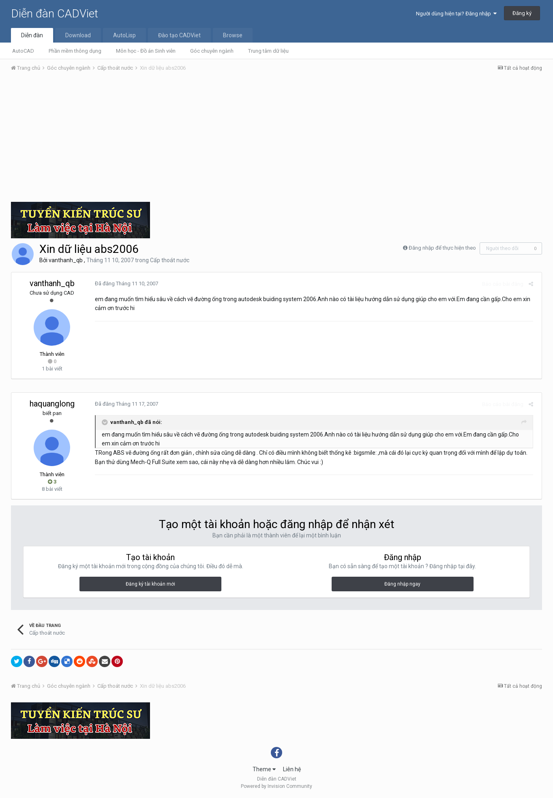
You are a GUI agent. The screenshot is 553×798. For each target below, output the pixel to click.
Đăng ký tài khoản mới (150, 584)
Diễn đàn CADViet (54, 13)
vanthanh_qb (66, 260)
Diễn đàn (32, 35)
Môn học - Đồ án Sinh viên (146, 51)
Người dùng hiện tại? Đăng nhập (456, 14)
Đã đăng (124, 283)
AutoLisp (124, 35)
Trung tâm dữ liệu (268, 51)
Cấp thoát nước (169, 260)
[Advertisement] (276, 139)
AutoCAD (23, 51)
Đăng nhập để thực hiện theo (442, 248)
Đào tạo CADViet (179, 35)
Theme (264, 769)
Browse (232, 35)
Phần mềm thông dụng (75, 51)
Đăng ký (522, 13)
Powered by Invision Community (276, 786)
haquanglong (52, 404)
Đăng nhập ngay (402, 584)
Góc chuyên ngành (212, 51)
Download (78, 35)
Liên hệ (292, 769)
